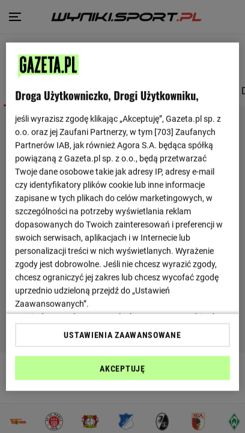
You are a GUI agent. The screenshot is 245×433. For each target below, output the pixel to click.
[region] (122, 216)
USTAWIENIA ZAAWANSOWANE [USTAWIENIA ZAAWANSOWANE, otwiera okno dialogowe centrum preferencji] (122, 335)
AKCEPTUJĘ (122, 369)
